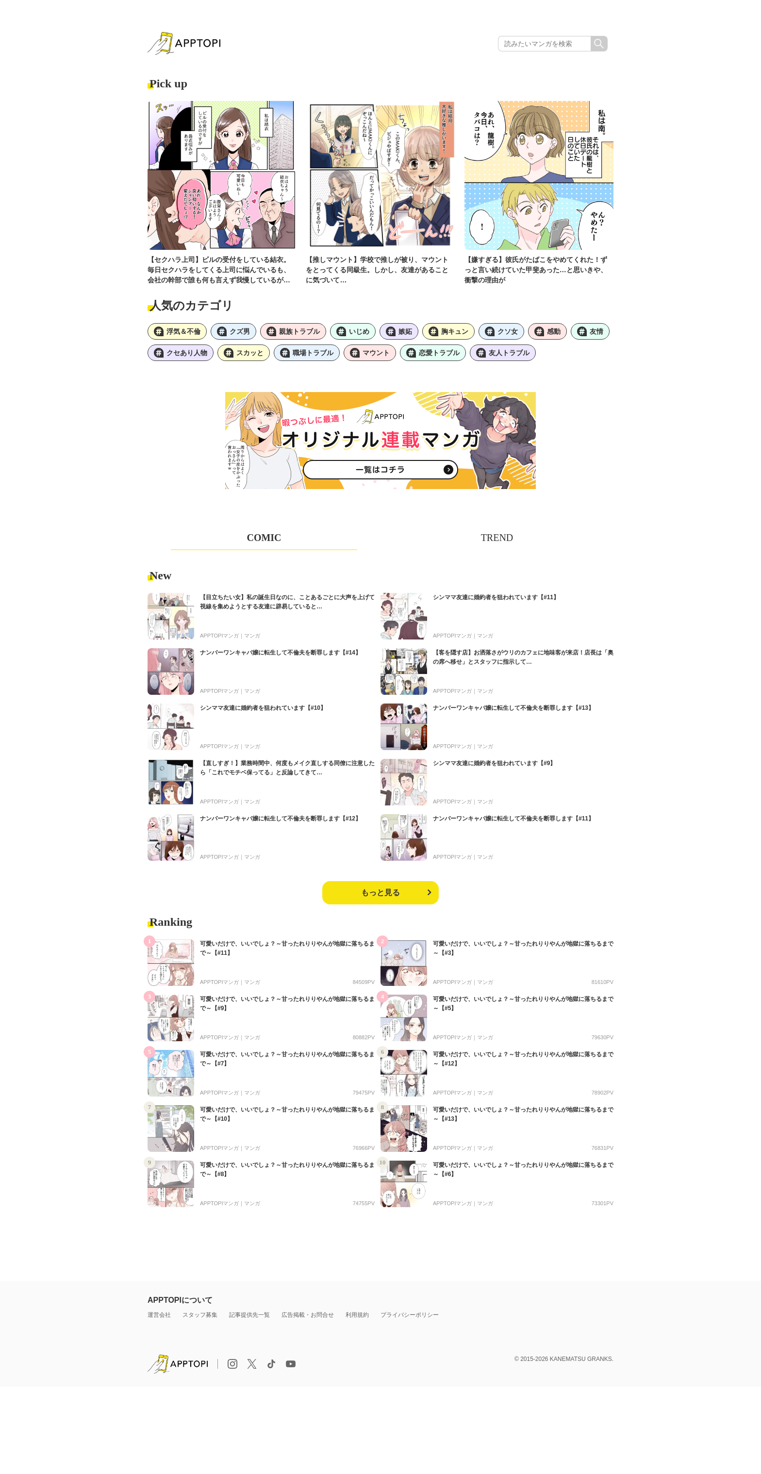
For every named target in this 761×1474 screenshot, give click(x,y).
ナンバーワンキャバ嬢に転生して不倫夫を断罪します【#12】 (280, 818)
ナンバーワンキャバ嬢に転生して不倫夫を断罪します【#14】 (280, 652)
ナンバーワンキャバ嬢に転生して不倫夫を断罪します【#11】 (513, 818)
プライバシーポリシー (409, 1314)
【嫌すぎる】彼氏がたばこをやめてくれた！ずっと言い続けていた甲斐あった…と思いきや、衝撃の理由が (535, 270)
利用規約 (357, 1314)
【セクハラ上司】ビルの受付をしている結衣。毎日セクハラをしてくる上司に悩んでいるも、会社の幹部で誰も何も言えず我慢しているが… (219, 270)
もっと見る (380, 892)
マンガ (252, 636)
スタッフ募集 (199, 1314)
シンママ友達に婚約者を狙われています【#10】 (263, 707)
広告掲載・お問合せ (307, 1314)
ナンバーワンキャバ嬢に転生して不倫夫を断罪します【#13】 (513, 707)
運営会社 (159, 1314)
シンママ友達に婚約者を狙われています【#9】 (494, 763)
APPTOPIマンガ (219, 636)
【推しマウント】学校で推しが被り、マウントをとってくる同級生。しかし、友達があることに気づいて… (377, 270)
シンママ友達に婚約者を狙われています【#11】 (496, 597)
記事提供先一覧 (249, 1314)
